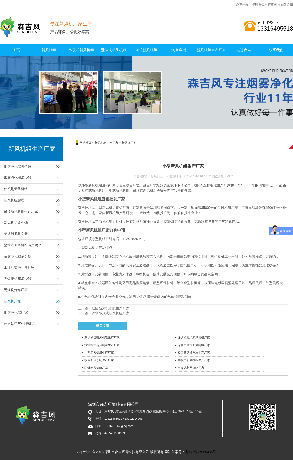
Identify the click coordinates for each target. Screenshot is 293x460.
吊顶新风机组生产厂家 (21, 211)
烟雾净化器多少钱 (17, 178)
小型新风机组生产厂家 (99, 352)
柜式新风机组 (146, 50)
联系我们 (276, 50)
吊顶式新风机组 (81, 50)
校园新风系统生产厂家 (99, 360)
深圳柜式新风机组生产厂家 (102, 345)
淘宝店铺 (178, 50)
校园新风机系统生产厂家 (110, 308)
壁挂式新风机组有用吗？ (23, 245)
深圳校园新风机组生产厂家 (102, 337)
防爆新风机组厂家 (96, 367)
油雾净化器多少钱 (17, 256)
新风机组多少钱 (16, 223)
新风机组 (49, 50)
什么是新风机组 (16, 189)
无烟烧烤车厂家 (16, 290)
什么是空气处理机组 (19, 324)
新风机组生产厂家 (211, 50)
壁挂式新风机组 (113, 50)
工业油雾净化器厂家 (19, 267)
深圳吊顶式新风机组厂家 (110, 313)
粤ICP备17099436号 (200, 452)
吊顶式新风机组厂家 (191, 367)
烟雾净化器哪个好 (17, 166)
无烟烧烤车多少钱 (17, 279)
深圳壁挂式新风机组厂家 (194, 337)
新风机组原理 (14, 200)
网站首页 (85, 142)
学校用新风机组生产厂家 (194, 360)
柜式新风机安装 (16, 234)
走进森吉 (243, 50)
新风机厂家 (12, 301)
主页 (16, 50)
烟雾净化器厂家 (16, 312)
